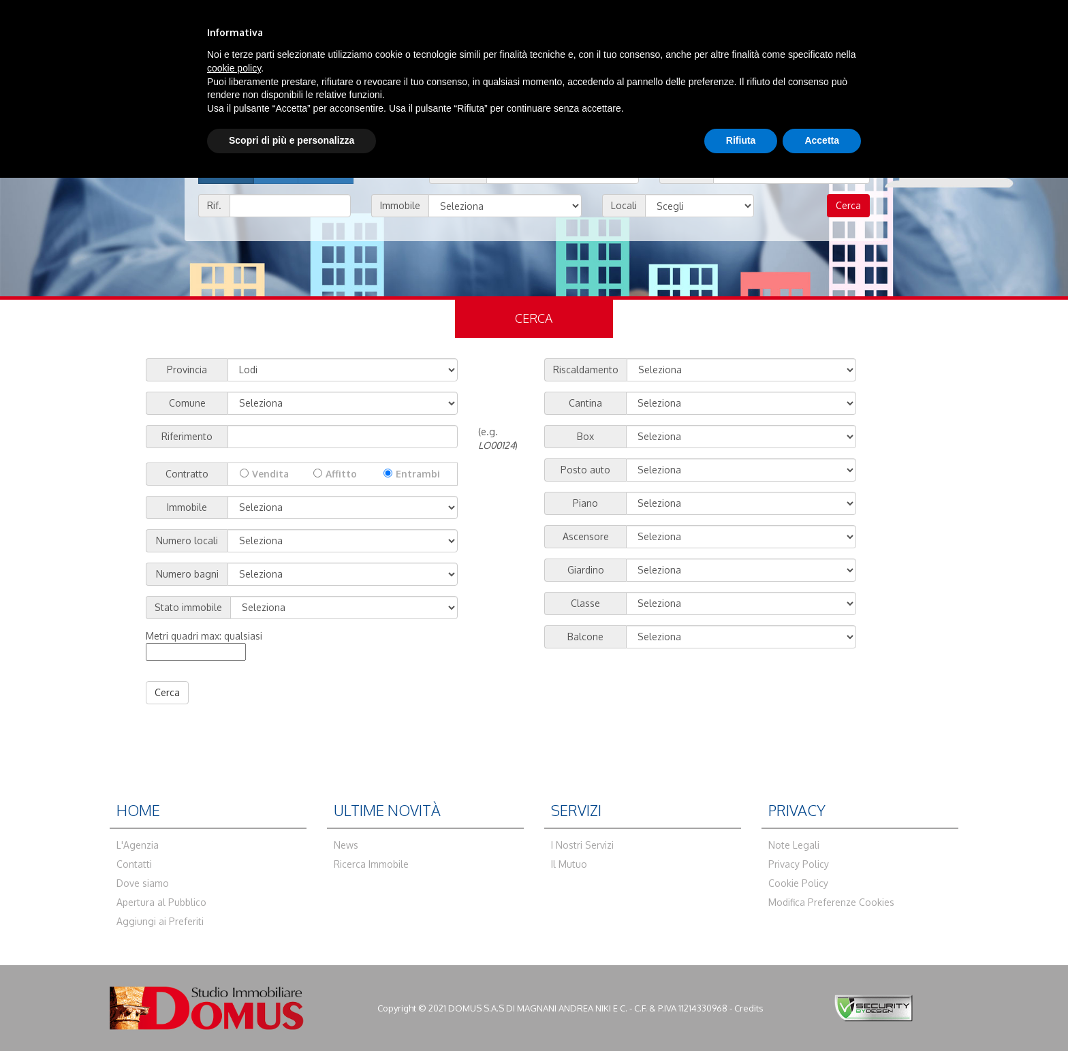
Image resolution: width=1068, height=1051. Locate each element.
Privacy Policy (798, 864)
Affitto (341, 474)
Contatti (134, 864)
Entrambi (418, 474)
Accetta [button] (821, 140)
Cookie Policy (798, 883)
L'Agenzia (137, 845)
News (346, 845)
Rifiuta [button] (741, 140)
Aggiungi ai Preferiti (160, 921)
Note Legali (793, 845)
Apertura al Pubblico (161, 902)
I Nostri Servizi (582, 845)
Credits (749, 1008)
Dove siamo (142, 883)
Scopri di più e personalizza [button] (291, 140)
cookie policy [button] (234, 68)
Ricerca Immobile (371, 864)
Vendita (270, 474)
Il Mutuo (569, 864)
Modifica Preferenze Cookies (831, 902)
